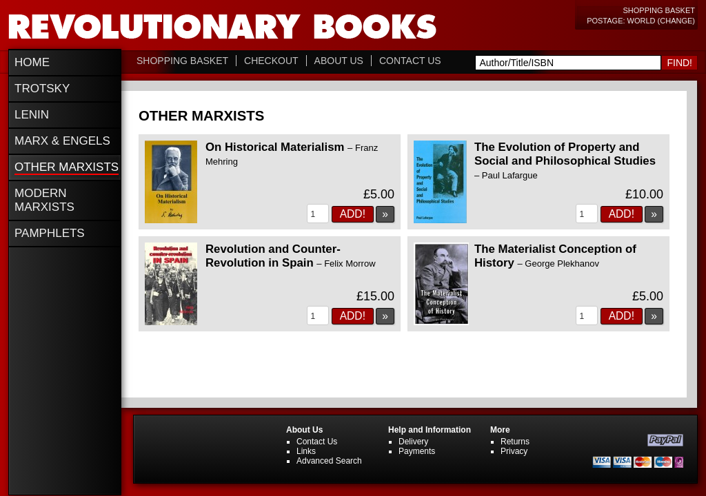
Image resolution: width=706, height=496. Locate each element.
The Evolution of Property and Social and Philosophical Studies (565, 160)
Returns (515, 441)
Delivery (413, 441)
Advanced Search (329, 461)
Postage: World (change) (641, 21)
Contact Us (410, 60)
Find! (679, 62)
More (500, 430)
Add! (352, 214)
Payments (417, 451)
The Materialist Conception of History (555, 255)
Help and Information (429, 430)
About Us (338, 60)
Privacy (514, 451)
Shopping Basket (659, 10)
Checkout (271, 60)
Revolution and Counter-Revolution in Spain (290, 255)
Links (306, 451)
